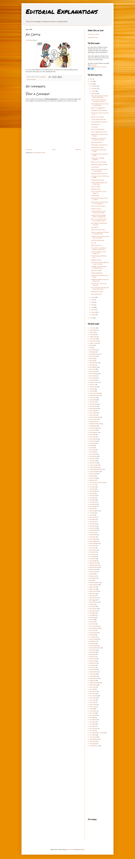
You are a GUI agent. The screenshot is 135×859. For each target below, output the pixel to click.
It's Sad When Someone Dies (96, 482)
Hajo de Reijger (93, 473)
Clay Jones (92, 402)
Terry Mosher (92, 711)
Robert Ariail (92, 658)
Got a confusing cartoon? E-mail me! (97, 67)
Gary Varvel (92, 460)
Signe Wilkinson (93, 678)
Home (53, 149)
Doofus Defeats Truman (97, 147)
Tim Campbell (93, 715)
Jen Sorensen (92, 502)
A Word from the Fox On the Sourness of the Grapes (98, 211)
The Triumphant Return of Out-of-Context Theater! (100, 104)
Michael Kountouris (94, 582)
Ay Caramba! (94, 127)
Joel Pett (91, 515)
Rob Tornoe (92, 656)
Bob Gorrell (92, 369)
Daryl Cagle (92, 410)
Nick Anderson (93, 608)
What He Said (93, 741)
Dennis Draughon (94, 428)
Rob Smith (92, 654)
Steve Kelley (92, 698)
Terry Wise (92, 713)
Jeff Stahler (29, 40)
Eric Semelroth (93, 454)
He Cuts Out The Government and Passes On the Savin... (100, 288)
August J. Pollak (93, 343)
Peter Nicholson (93, 632)
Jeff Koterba (92, 495)
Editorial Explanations (62, 11)
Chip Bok (91, 389)
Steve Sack (92, 702)
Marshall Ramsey (93, 565)
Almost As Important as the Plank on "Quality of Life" (99, 233)
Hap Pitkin (92, 476)
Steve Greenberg (93, 695)
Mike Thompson (93, 597)
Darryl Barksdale (93, 408)
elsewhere (94, 65)
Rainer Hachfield (93, 639)
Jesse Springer (93, 506)
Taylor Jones (92, 706)
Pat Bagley (92, 613)
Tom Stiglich (92, 724)
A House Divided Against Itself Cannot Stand (99, 183)
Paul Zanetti (92, 624)
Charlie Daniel (93, 387)
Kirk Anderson (93, 550)
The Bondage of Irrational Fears (99, 145)
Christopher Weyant (94, 395)
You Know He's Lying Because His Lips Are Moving (100, 237)
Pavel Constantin (93, 626)
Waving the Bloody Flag (97, 180)
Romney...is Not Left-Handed (98, 162)
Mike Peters (92, 593)
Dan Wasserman (93, 404)
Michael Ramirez (93, 584)
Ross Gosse (92, 667)
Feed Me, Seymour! (96, 208)
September (94, 93)
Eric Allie (91, 452)
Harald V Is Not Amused (97, 117)
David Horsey (93, 421)
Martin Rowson (93, 569)
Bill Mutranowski (94, 362)
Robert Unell (92, 661)
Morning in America (96, 260)
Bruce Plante (92, 378)
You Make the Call (94, 746)
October (93, 91)
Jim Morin (92, 508)
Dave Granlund (93, 413)
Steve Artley (92, 687)
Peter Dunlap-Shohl (94, 628)
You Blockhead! (95, 195)
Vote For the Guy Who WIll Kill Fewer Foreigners (99, 170)
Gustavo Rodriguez (94, 471)
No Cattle (93, 243)
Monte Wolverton (93, 602)
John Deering (92, 526)
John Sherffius (93, 530)
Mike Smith (92, 595)
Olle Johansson (93, 611)
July (92, 300)
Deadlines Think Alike (95, 423)
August (93, 297)
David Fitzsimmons (94, 417)
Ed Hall (91, 445)
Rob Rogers (92, 652)
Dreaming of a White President (99, 110)
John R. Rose (92, 528)
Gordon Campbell (94, 465)
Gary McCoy (92, 458)
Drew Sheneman (93, 439)
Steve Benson (92, 691)
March (93, 309)
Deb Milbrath (92, 426)
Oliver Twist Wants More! (97, 129)
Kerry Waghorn (93, 541)
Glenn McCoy (93, 463)
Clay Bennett (92, 400)
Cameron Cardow (94, 382)
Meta (90, 580)
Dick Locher (92, 430)
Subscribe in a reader (93, 34)
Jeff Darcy (92, 493)
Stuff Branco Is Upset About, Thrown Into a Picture (98, 139)
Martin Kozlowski (94, 567)
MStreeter (92, 604)
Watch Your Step (95, 124)
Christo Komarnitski (94, 393)
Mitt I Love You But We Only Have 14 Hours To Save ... (98, 219)
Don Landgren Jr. (93, 432)
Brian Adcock (92, 371)
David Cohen (92, 415)
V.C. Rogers (92, 735)
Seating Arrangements (96, 273)
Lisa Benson (92, 558)
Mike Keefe (92, 587)
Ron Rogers (92, 665)
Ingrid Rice (92, 480)
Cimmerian (70, 849)
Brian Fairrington (93, 373)
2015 (91, 79)
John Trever (92, 532)
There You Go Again (96, 270)
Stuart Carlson (93, 704)
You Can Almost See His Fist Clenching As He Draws (98, 100)
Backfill (91, 345)
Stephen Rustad (93, 685)
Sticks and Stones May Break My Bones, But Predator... (99, 96)
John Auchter (92, 517)
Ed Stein (91, 447)
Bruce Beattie (92, 376)
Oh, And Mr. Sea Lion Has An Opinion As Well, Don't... (99, 248)
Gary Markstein (93, 456)
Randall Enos (92, 641)
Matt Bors (92, 574)
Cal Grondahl (92, 380)
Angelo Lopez (93, 336)
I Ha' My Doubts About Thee (98, 119)
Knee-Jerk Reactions (96, 294)
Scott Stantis (92, 674)
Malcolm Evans (93, 563)
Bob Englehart (93, 367)
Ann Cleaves (92, 339)
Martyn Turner (93, 571)
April (92, 307)
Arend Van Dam (93, 341)
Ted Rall (91, 708)
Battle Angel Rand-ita (96, 142)
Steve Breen (92, 693)
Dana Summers (93, 406)
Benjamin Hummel (94, 354)
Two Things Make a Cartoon (96, 732)
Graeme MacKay (93, 467)
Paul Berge (92, 617)
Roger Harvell (93, 663)
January (93, 314)
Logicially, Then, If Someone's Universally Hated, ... (99, 267)
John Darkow (92, 524)
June (92, 302)
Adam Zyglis (92, 330)
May (92, 305)
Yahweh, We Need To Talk (98, 230)
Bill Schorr (92, 365)
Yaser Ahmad (92, 743)
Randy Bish (92, 643)
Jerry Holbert (92, 504)
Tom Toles (92, 726)
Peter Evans (92, 630)
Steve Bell (92, 689)
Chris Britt (92, 391)
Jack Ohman (92, 487)
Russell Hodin (93, 669)
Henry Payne (92, 478)
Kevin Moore (92, 545)
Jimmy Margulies (93, 511)
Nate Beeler (92, 606)
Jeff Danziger (92, 491)
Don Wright (92, 434)
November (94, 88)
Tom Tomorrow (93, 728)
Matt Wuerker (93, 578)
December (94, 86)
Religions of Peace (96, 189)
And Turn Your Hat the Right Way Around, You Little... (100, 263)
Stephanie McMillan (94, 682)
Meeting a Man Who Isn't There (99, 173)
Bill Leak (91, 360)
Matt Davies (92, 576)
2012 (91, 84)
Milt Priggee (92, 600)
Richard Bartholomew (95, 648)
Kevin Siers (92, 548)
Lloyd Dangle (92, 561)
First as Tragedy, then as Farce (99, 132)
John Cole (92, 521)
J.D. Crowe (92, 484)
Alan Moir (92, 332)
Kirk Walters (92, 552)
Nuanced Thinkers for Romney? (99, 122)
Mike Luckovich (93, 591)
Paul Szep (92, 622)
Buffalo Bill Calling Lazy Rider (99, 164)
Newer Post (29, 149)
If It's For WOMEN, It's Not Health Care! (98, 252)
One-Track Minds (95, 186)
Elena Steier (92, 450)
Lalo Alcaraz (92, 554)
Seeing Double (93, 676)
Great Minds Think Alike (95, 469)
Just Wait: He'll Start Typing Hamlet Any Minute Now (98, 216)
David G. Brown (93, 419)
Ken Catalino (92, 539)
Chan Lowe (92, 384)
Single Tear (92, 680)
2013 (91, 81)
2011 (91, 318)
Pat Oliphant (92, 615)
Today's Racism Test (96, 245)
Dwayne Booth (93, 441)
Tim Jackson (92, 722)
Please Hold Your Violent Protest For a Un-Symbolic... (99, 202)
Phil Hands (92, 635)
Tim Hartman (92, 719)
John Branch (92, 519)
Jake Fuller (92, 489)
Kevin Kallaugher (94, 543)
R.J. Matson (92, 637)
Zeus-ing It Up (95, 227)
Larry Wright (92, 556)
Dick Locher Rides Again (97, 240)
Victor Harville (93, 737)
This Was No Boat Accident (98, 206)
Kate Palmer (92, 537)
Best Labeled (92, 356)
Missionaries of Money (97, 291)
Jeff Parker (92, 497)
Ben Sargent (92, 352)
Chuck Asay (92, 397)
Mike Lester (92, 589)
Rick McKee (92, 650)
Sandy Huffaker (93, 672)
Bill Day (91, 358)
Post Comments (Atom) (39, 152)
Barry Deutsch (93, 349)
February (93, 312)
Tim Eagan (92, 717)
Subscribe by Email (93, 37)
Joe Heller (92, 513)
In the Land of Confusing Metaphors (97, 158)
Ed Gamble (92, 443)
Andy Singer (92, 334)
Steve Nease (92, 700)
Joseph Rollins (93, 534)
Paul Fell (91, 619)
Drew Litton (92, 437)
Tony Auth (92, 730)
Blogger (82, 849)
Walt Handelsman (94, 739)
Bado (90, 347)
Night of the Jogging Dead (98, 108)
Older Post (78, 149)
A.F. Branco (92, 328)
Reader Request (93, 645)
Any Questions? (95, 167)
